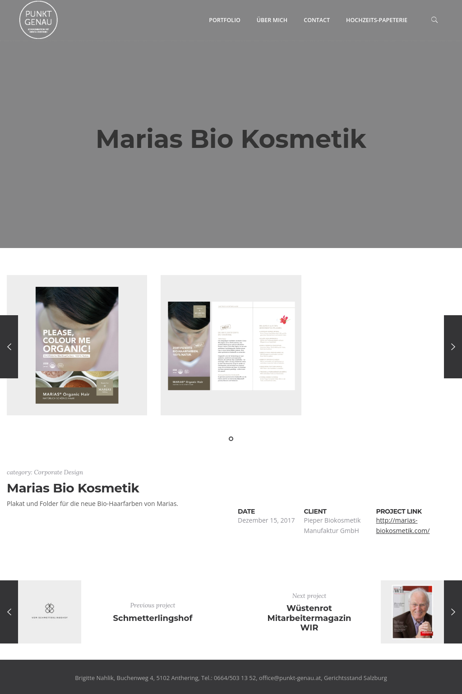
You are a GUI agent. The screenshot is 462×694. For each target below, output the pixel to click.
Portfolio (224, 20)
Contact (317, 20)
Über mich (272, 20)
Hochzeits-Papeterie (376, 20)
